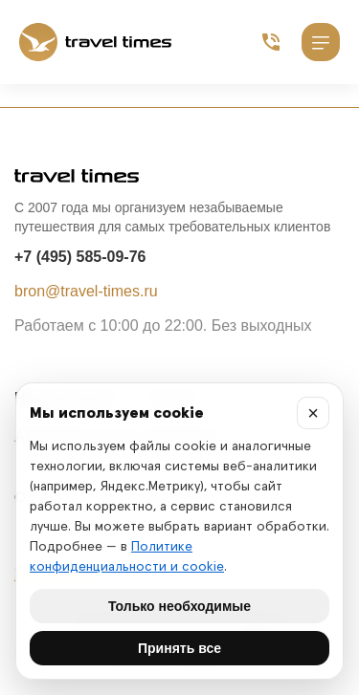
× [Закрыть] (313, 413)
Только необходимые (179, 606)
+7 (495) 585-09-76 (80, 257)
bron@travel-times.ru (86, 291)
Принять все (179, 648)
